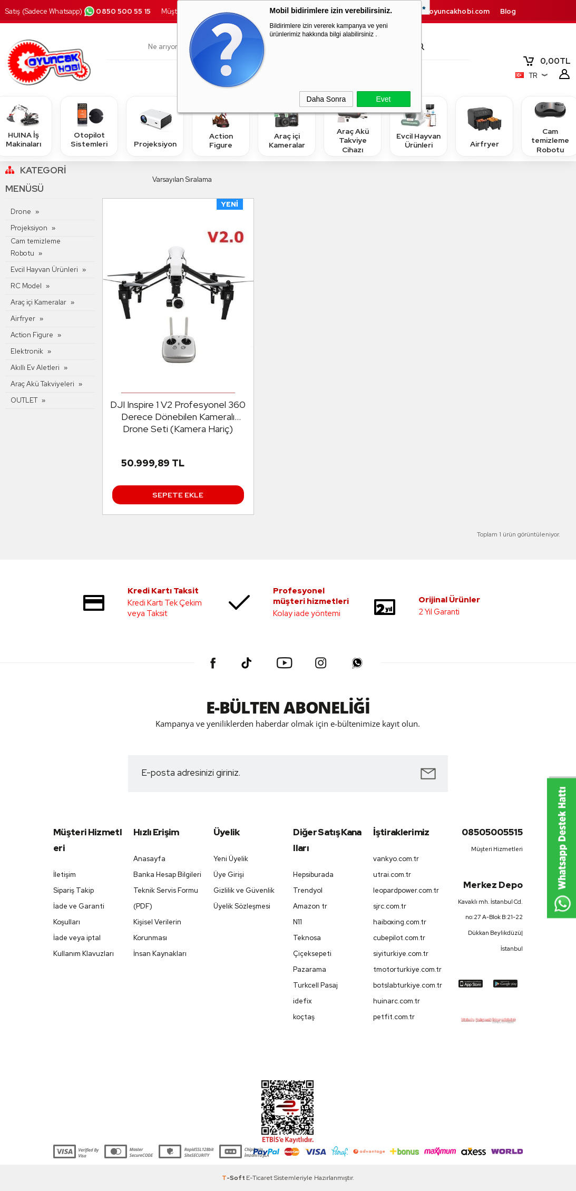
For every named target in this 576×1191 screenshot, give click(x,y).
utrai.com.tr (392, 874)
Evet (383, 99)
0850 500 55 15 (117, 11)
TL (546, 61)
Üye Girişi (228, 874)
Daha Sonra (326, 99)
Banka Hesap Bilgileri (167, 874)
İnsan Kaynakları (160, 953)
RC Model (26, 285)
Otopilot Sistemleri (89, 125)
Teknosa (307, 937)
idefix (302, 1001)
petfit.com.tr (394, 1016)
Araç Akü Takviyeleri (42, 383)
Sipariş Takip (73, 890)
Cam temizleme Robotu (36, 247)
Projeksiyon (155, 126)
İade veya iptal (77, 937)
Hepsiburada (313, 874)
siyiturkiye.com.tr (400, 953)
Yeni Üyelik (230, 858)
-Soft (234, 1178)
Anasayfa (149, 858)
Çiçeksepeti (312, 953)
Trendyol (308, 890)
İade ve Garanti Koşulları (78, 914)
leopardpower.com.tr (406, 890)
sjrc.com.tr (389, 906)
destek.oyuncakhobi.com (446, 11)
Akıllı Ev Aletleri (35, 367)
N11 (297, 921)
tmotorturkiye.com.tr (407, 969)
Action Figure (221, 125)
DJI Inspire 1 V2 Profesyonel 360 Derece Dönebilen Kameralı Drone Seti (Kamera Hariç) (178, 416)
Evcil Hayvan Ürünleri (418, 125)
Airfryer (484, 126)
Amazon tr (310, 906)
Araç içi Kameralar (287, 125)
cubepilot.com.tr (399, 937)
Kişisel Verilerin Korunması (157, 929)
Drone (21, 211)
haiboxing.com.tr (399, 921)
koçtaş (304, 1016)
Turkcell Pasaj (315, 985)
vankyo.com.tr (396, 858)
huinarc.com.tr (396, 1001)
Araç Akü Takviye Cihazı (353, 125)
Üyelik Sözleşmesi (241, 906)
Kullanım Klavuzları (83, 953)
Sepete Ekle (177, 495)
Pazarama (309, 969)
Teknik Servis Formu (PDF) (165, 898)
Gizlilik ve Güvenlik (244, 890)
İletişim (64, 874)
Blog (508, 11)
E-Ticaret (259, 1178)
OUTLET (24, 400)
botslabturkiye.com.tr (407, 985)
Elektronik (27, 351)
